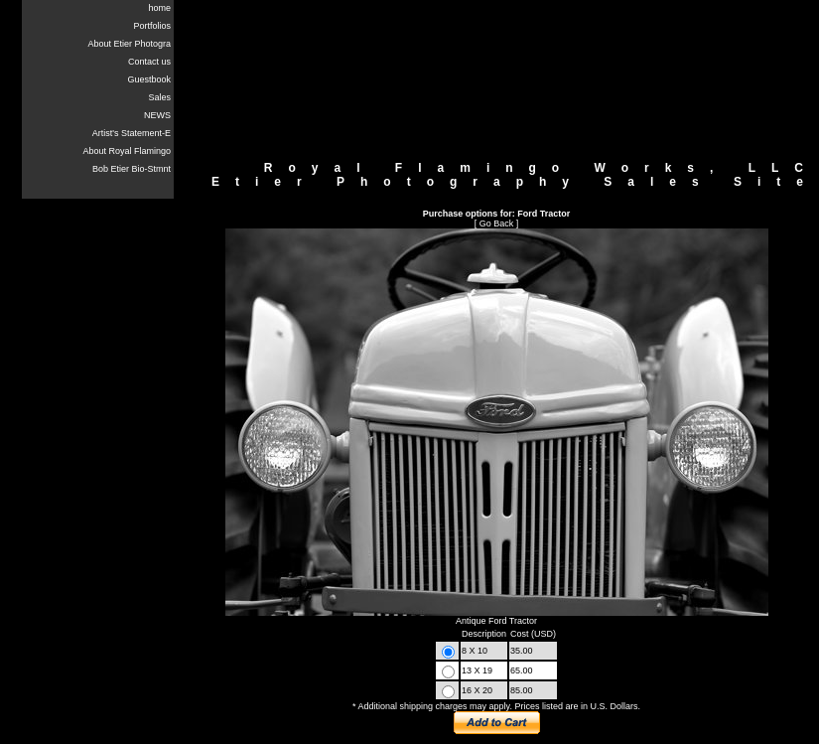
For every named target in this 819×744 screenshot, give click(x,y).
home (159, 8)
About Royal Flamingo (126, 151)
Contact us (149, 62)
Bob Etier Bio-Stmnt (131, 169)
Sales (159, 97)
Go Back (496, 223)
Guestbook (149, 79)
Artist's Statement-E (131, 133)
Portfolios (152, 26)
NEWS (157, 115)
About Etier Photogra (129, 44)
